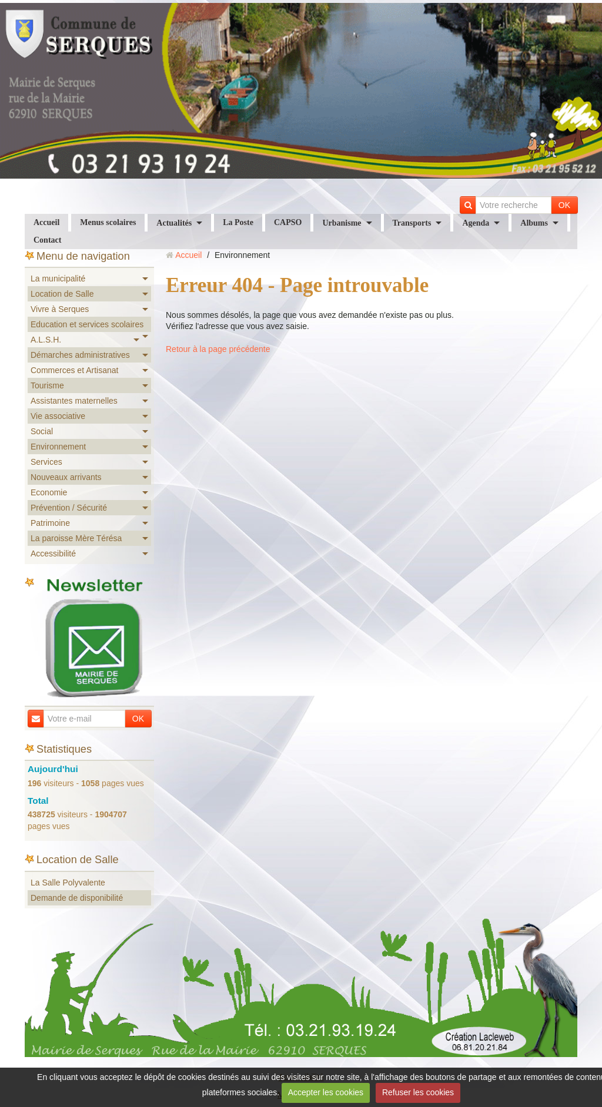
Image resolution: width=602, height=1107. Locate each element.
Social (42, 431)
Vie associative (58, 416)
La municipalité (58, 278)
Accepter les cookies (325, 1092)
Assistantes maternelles (74, 400)
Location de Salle (62, 293)
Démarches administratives (80, 355)
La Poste (238, 222)
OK (564, 205)
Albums (534, 223)
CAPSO (288, 222)
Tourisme (47, 385)
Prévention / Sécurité (69, 507)
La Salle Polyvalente (68, 882)
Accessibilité (53, 553)
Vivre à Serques (60, 309)
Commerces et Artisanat (74, 370)
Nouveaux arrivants (66, 477)
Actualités (174, 223)
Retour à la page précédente (218, 349)
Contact (47, 240)
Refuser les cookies (418, 1092)
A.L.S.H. (46, 339)
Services (46, 462)
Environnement (58, 446)
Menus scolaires (108, 222)
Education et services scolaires (87, 324)
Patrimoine (50, 523)
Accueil (46, 222)
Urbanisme (341, 223)
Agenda (475, 223)
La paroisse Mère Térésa (76, 538)
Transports (412, 223)
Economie (49, 492)
